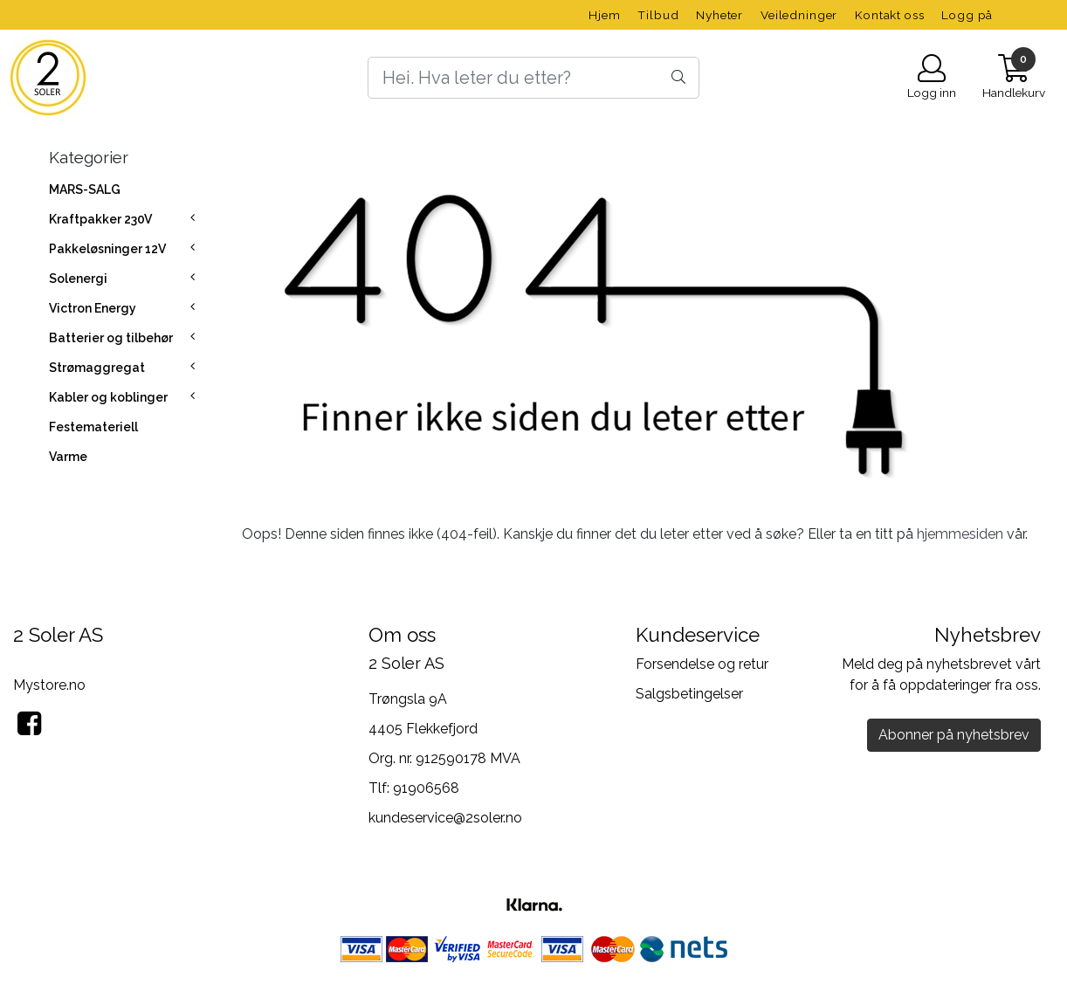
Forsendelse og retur (702, 664)
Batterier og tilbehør (111, 338)
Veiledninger (799, 15)
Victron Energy (92, 308)
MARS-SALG (84, 189)
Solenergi (78, 279)
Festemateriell (93, 427)
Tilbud (657, 15)
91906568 (426, 788)
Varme (68, 457)
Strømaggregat (97, 368)
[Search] (534, 78)
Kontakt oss (889, 15)
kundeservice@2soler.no (445, 817)
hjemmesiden (960, 534)
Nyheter (719, 15)
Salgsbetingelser (689, 693)
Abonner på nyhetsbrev (953, 734)
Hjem (604, 15)
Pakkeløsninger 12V (107, 249)
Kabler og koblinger (108, 397)
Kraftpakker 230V (100, 219)
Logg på (967, 15)
